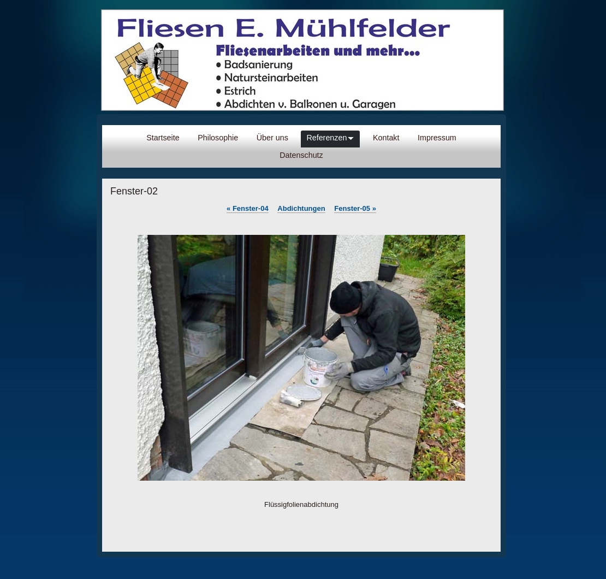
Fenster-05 (355, 208)
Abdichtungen (301, 208)
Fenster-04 (248, 208)
